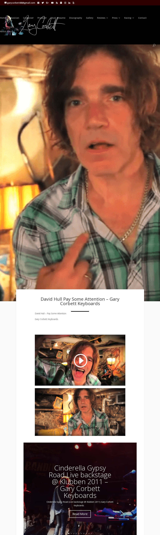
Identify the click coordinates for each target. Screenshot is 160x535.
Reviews (101, 18)
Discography (75, 18)
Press (114, 18)
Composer (28, 18)
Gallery (89, 18)
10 (91, 533)
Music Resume (58, 18)
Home (3, 18)
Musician (14, 18)
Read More (80, 514)
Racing (127, 18)
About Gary (6, 31)
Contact (142, 18)
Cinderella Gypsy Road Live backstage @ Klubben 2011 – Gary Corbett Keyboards (80, 481)
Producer (42, 18)
